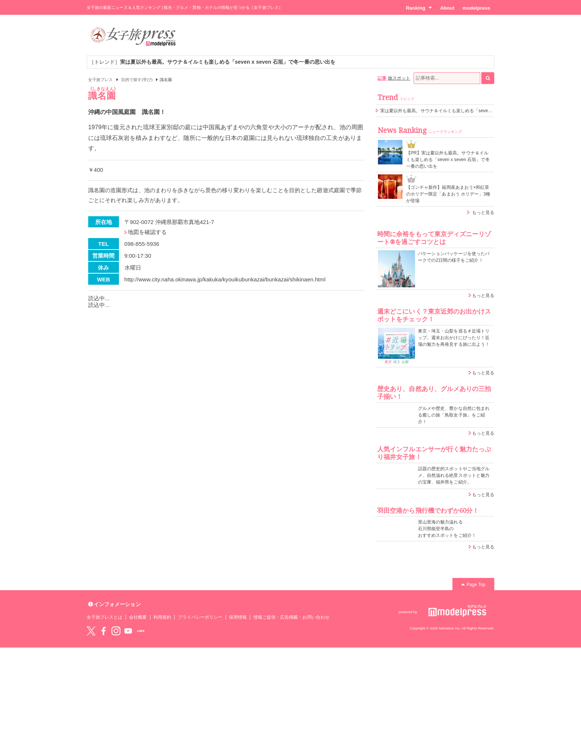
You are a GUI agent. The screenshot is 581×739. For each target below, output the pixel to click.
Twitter (91, 630)
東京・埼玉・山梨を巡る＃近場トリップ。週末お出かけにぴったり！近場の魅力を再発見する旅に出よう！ (453, 337)
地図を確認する (147, 232)
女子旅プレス (100, 79)
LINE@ (140, 630)
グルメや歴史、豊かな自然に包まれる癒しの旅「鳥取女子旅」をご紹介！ (453, 415)
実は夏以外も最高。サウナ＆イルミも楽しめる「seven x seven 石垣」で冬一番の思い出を (471, 110)
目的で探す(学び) (137, 79)
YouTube (128, 630)
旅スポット (399, 78)
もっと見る (483, 212)
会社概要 (138, 617)
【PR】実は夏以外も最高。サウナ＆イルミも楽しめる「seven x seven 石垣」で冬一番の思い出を (448, 159)
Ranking (419, 8)
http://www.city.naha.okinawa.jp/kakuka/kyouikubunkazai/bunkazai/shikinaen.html (225, 279)
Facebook (103, 630)
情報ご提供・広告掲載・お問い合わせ (291, 617)
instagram (116, 630)
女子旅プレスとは (104, 617)
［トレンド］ (212, 62)
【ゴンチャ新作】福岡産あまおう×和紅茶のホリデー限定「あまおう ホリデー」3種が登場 (448, 194)
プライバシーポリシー (200, 617)
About (447, 8)
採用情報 (238, 617)
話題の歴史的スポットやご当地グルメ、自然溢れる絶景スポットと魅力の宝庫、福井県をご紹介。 (453, 475)
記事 (382, 78)
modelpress (476, 8)
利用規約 (162, 617)
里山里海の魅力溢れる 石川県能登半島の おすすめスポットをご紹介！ (447, 528)
